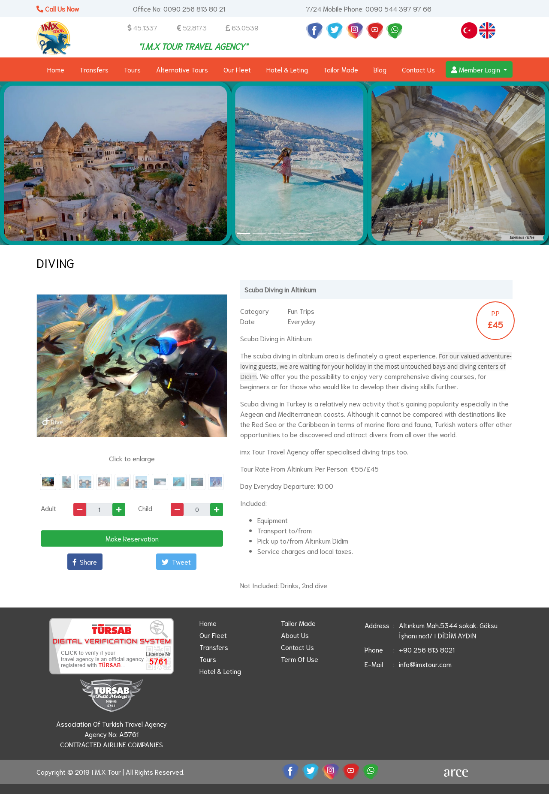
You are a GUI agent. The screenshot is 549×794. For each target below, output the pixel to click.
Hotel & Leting (287, 69)
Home (55, 69)
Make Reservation (132, 538)
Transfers (94, 69)
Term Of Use (299, 658)
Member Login (476, 69)
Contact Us (418, 69)
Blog (380, 69)
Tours (132, 69)
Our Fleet (237, 69)
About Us (295, 634)
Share (85, 561)
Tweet (176, 561)
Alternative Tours (182, 69)
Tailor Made (340, 69)
